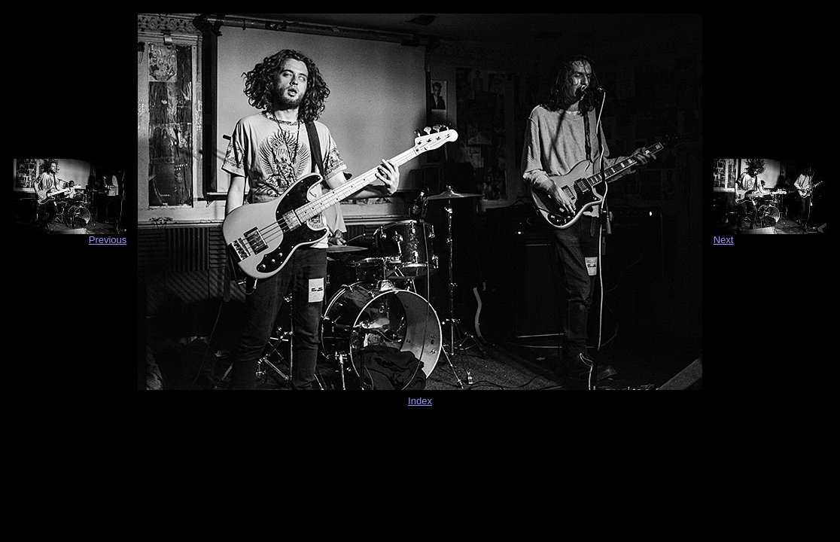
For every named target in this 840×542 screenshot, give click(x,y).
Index (420, 400)
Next (724, 239)
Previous (108, 239)
